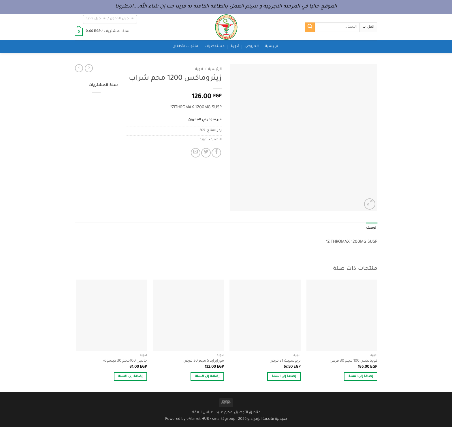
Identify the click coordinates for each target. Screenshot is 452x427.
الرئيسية (272, 46)
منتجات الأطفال (185, 46)
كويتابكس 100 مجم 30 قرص (353, 361)
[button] (110, 19)
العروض (252, 46)
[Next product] (89, 68)
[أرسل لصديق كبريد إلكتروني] (195, 152)
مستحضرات (215, 46)
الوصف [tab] (371, 228)
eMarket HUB (198, 419)
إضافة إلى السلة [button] (361, 376)
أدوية (235, 46)
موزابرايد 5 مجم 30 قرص (203, 361)
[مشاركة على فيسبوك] (216, 152)
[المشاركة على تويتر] (206, 152)
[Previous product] (79, 68)
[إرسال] (310, 27)
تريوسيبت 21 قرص (285, 361)
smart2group (224, 419)
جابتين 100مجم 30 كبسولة (125, 361)
